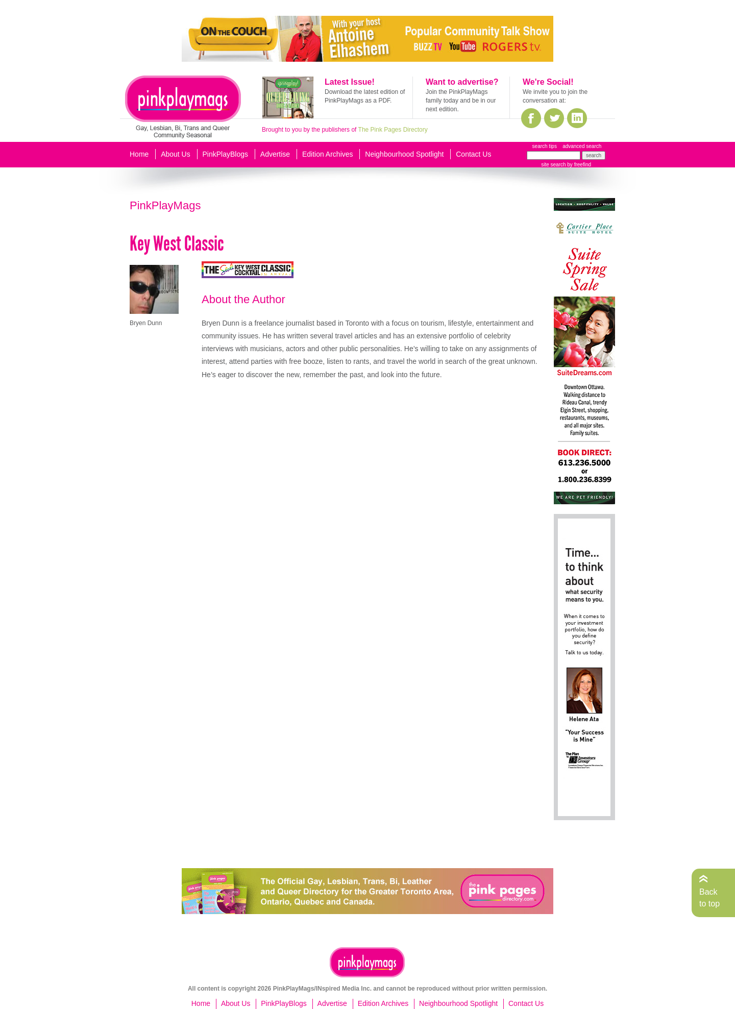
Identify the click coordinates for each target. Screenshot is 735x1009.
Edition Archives (327, 154)
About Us (175, 154)
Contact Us (473, 154)
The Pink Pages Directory (393, 129)
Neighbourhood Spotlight (404, 154)
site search (553, 164)
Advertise (275, 154)
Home (139, 154)
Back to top (709, 897)
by (578, 164)
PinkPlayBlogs (226, 154)
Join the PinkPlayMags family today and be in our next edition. (461, 100)
